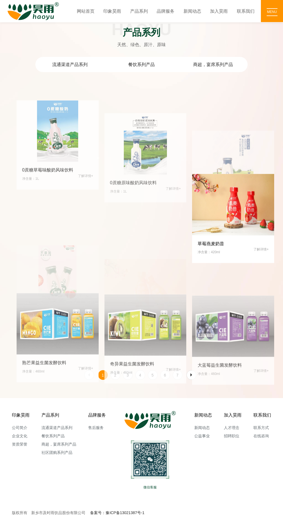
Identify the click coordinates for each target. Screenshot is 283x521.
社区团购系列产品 (56, 452)
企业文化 (19, 436)
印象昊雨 (112, 11)
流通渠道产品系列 (70, 64)
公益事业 (202, 436)
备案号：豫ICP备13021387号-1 (117, 513)
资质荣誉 (19, 444)
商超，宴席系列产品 (213, 64)
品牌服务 (165, 11)
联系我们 (246, 11)
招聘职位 (231, 436)
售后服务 (96, 427)
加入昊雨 (219, 11)
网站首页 (86, 11)
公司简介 (19, 427)
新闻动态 (192, 11)
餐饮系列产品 (141, 64)
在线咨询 (261, 436)
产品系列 (139, 11)
